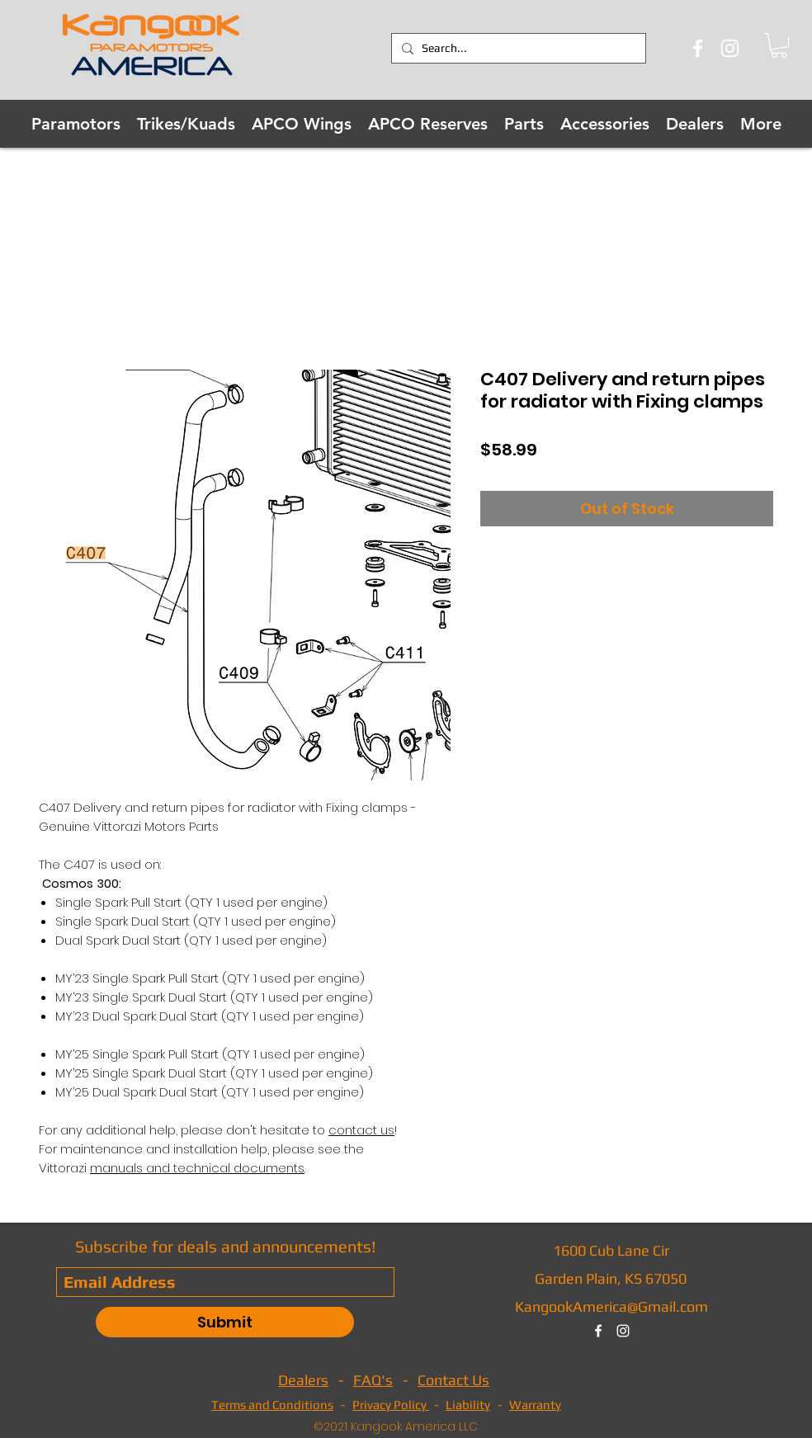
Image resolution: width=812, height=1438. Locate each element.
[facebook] (598, 1330)
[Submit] (225, 1322)
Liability (468, 1405)
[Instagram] (730, 48)
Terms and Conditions (272, 1405)
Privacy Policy (390, 1405)
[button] (779, 45)
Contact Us (453, 1379)
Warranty (535, 1405)
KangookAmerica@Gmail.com (611, 1306)
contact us (361, 1130)
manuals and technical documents (197, 1167)
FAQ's (373, 1379)
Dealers (303, 1379)
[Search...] (516, 49)
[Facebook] (698, 48)
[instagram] (623, 1330)
